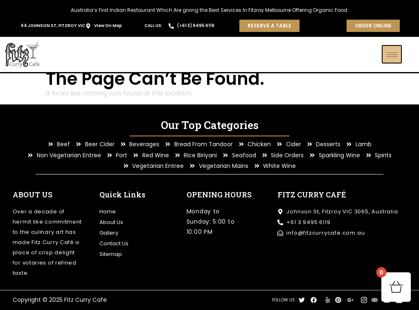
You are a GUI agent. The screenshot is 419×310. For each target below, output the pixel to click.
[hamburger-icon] (392, 54)
